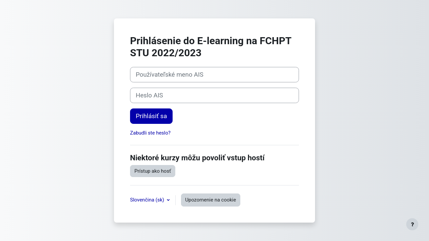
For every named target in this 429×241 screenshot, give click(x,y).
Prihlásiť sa (151, 116)
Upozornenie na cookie (210, 200)
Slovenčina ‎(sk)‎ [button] (148, 200)
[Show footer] (412, 224)
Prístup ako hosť (152, 171)
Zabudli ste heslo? (150, 133)
